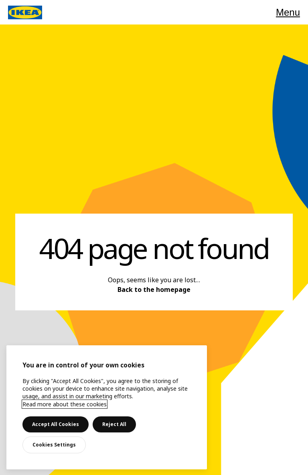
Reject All (114, 424)
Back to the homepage (154, 289)
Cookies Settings (54, 444)
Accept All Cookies (55, 424)
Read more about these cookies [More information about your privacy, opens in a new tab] (64, 404)
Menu (288, 12)
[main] (106, 407)
